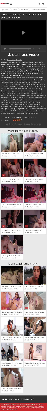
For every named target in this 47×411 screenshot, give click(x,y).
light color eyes (13, 71)
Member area (14, 399)
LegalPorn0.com (14, 404)
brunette (42, 64)
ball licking (12, 64)
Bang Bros (29, 289)
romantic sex (32, 73)
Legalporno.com (5, 3)
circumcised (4, 66)
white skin (30, 75)
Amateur (18, 62)
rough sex (39, 73)
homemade (4, 71)
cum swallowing (25, 66)
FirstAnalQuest (30, 314)
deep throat (33, 66)
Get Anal (6, 391)
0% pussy (12, 62)
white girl (24, 75)
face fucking (17, 69)
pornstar (16, 73)
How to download (27, 399)
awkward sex (5, 64)
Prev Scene (14, 124)
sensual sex (4, 75)
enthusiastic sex (8, 69)
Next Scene (32, 124)
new (35, 71)
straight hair (16, 75)
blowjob (30, 64)
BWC (23, 62)
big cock (18, 64)
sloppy (11, 75)
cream (11, 66)
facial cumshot (26, 69)
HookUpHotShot (8, 314)
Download (5, 120)
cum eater (16, 66)
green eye (40, 69)
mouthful (30, 71)
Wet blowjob (38, 62)
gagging (33, 69)
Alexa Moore (11, 60)
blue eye (36, 64)
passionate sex (8, 73)
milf (25, 71)
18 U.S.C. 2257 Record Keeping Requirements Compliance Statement (22, 405)
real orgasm (23, 73)
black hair (25, 64)
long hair (21, 71)
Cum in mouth (29, 62)
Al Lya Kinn (18, 60)
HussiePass (7, 340)
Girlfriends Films (8, 289)
